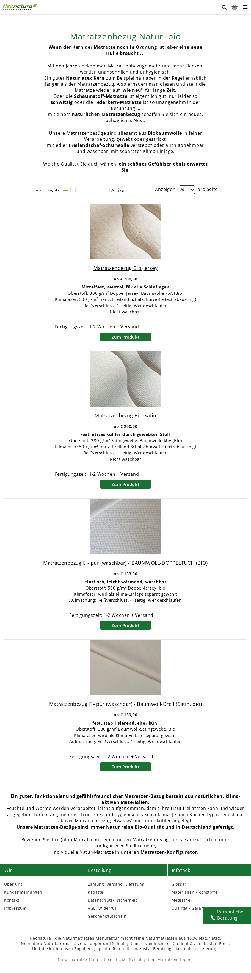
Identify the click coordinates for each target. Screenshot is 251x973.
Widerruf (107, 908)
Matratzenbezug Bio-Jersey (125, 268)
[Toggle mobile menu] (245, 8)
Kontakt (11, 900)
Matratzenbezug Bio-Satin (125, 415)
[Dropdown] (187, 189)
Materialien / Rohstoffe (195, 892)
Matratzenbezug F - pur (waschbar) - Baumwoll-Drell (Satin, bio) (125, 704)
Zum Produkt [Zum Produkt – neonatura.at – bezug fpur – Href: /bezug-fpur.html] (126, 766)
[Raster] (73, 189)
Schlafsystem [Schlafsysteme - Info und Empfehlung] (142, 959)
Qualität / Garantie (190, 908)
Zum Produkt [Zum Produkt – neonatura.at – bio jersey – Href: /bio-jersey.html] (126, 337)
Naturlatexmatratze (108, 959)
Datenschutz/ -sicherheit (112, 900)
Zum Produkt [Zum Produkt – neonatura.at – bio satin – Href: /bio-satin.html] (126, 484)
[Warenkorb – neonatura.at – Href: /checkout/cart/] (234, 7)
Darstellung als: (46, 190)
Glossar (179, 884)
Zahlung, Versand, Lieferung (116, 884)
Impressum (15, 908)
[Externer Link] (20, 6)
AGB (92, 908)
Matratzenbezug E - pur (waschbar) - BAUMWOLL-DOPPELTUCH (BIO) (125, 563)
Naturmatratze (72, 959)
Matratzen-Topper (175, 959)
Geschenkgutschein (107, 916)
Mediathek (182, 900)
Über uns (13, 884)
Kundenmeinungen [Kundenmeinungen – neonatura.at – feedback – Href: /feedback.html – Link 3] (23, 892)
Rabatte (95, 892)
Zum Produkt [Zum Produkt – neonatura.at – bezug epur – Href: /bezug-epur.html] (126, 625)
